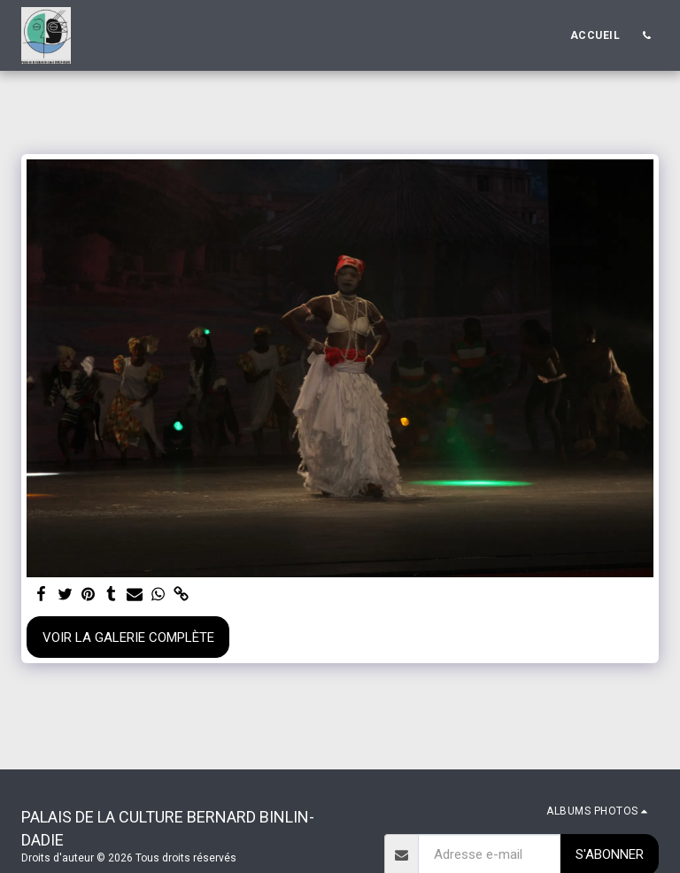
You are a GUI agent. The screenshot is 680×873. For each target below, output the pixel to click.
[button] (646, 35)
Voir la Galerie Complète (128, 637)
